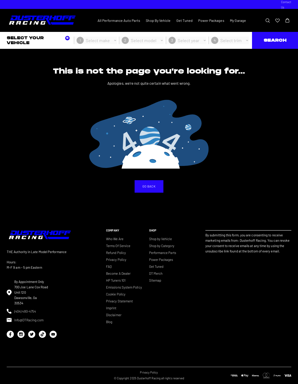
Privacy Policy (116, 260)
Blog (109, 322)
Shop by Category (161, 246)
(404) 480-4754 (21, 311)
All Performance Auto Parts (119, 20)
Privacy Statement (119, 301)
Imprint (111, 308)
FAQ (109, 266)
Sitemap (155, 280)
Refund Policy (116, 253)
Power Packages (211, 20)
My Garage (238, 20)
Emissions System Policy (124, 287)
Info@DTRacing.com (25, 320)
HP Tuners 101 (115, 280)
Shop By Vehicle (158, 20)
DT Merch (156, 273)
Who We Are (114, 239)
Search (275, 40)
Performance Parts (162, 253)
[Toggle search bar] (267, 20)
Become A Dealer (118, 273)
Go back (149, 186)
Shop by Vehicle (160, 239)
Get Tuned (184, 20)
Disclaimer (113, 315)
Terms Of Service (118, 246)
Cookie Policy (115, 294)
